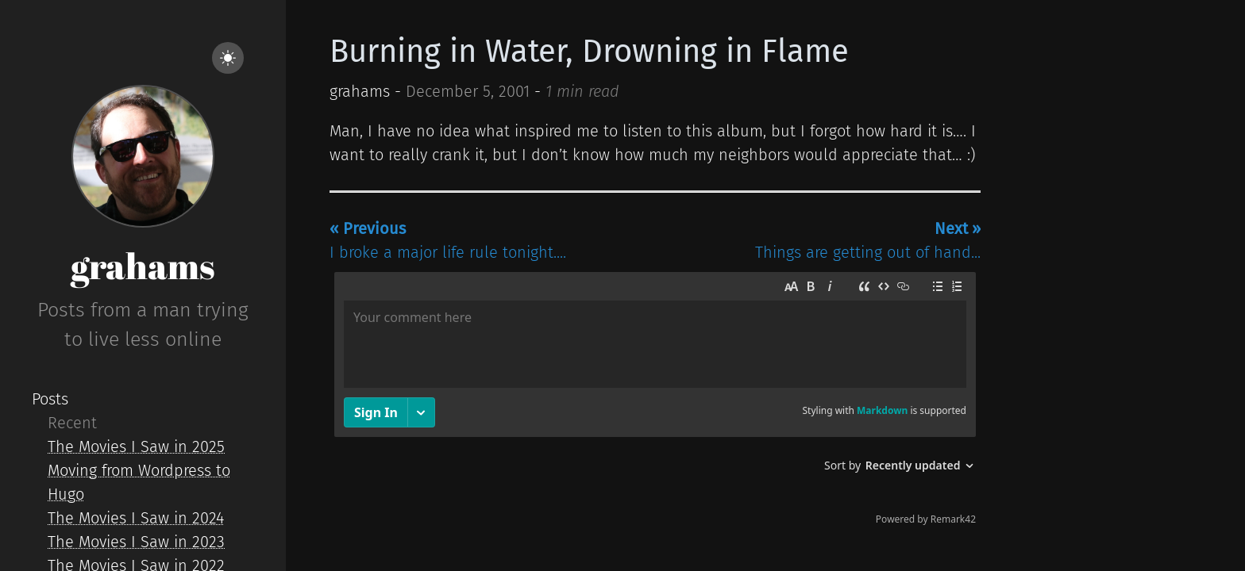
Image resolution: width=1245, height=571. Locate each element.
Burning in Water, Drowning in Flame (589, 52)
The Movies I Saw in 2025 (136, 446)
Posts (50, 398)
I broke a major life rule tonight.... (448, 240)
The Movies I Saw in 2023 (136, 541)
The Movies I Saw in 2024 (136, 517)
